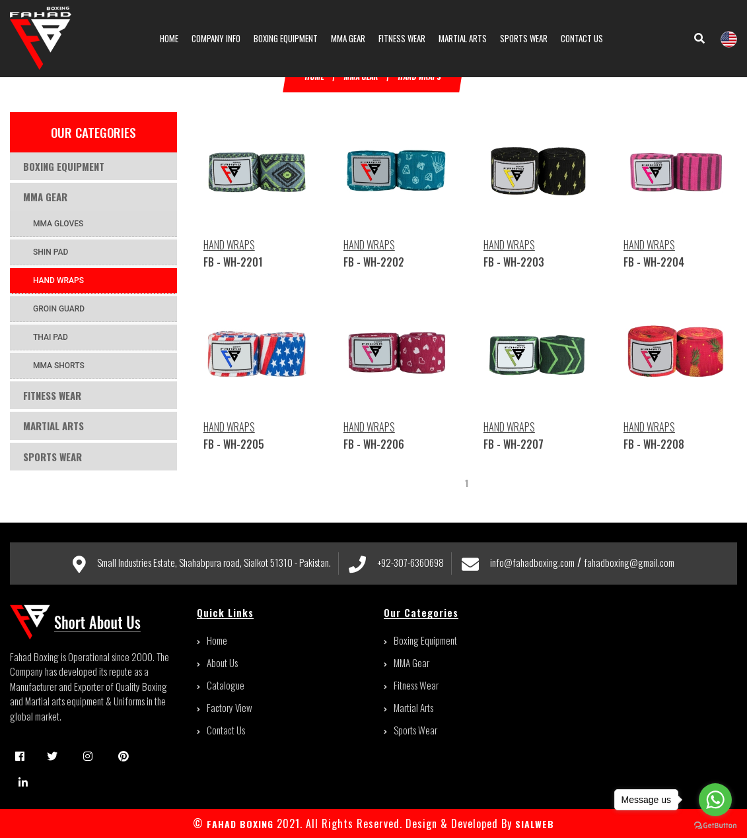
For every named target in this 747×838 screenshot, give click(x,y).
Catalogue (220, 685)
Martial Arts (53, 425)
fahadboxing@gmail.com (629, 562)
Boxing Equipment (63, 166)
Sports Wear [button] (524, 38)
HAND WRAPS (58, 280)
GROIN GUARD (59, 308)
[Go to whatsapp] (715, 799)
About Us (217, 662)
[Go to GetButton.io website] (715, 825)
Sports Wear (52, 456)
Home (169, 38)
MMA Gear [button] (348, 38)
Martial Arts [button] (463, 38)
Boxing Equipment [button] (286, 38)
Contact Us (221, 730)
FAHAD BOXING (240, 824)
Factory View (224, 707)
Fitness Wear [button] (401, 38)
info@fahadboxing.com (532, 562)
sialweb (533, 824)
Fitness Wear (52, 395)
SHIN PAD (50, 252)
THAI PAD (50, 337)
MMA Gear (45, 196)
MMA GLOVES (58, 223)
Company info (216, 38)
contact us (582, 38)
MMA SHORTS (59, 365)
